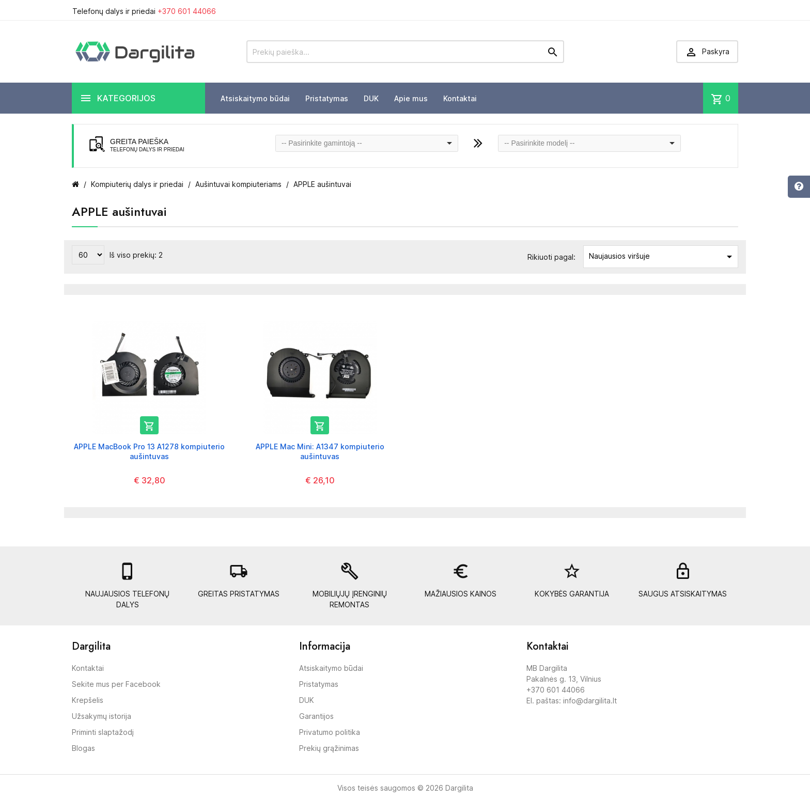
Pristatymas (326, 98)
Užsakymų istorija (101, 716)
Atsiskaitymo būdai (255, 98)
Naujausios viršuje (662, 256)
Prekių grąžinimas (329, 748)
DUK (371, 98)
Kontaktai (460, 98)
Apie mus (411, 98)
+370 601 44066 (187, 11)
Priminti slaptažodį (103, 732)
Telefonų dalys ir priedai (144, 11)
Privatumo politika (329, 732)
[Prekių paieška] (405, 51)
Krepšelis (87, 700)
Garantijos (316, 716)
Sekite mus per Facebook (116, 684)
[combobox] (366, 143)
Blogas (83, 748)
